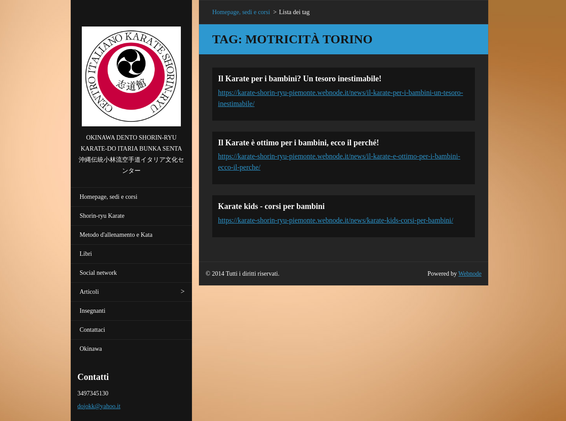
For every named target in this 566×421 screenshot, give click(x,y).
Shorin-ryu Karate (102, 215)
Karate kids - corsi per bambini (271, 206)
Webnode (470, 273)
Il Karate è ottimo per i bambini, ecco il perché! (298, 142)
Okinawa (91, 348)
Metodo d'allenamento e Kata (116, 234)
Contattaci (92, 329)
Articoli (89, 291)
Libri (86, 253)
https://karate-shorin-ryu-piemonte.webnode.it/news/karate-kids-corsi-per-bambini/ (335, 220)
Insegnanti (92, 310)
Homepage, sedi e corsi (109, 196)
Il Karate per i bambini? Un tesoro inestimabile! (300, 78)
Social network (98, 272)
